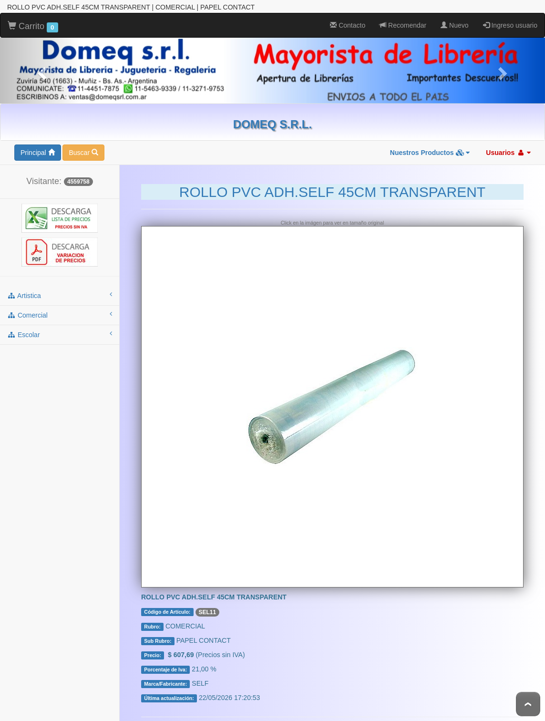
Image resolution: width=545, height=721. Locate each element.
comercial (59, 314)
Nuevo (454, 25)
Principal (38, 152)
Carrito (33, 26)
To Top (528, 704)
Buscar (83, 152)
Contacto (347, 25)
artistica (59, 294)
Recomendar (403, 25)
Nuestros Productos (430, 152)
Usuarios (508, 152)
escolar (59, 334)
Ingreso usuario (510, 25)
